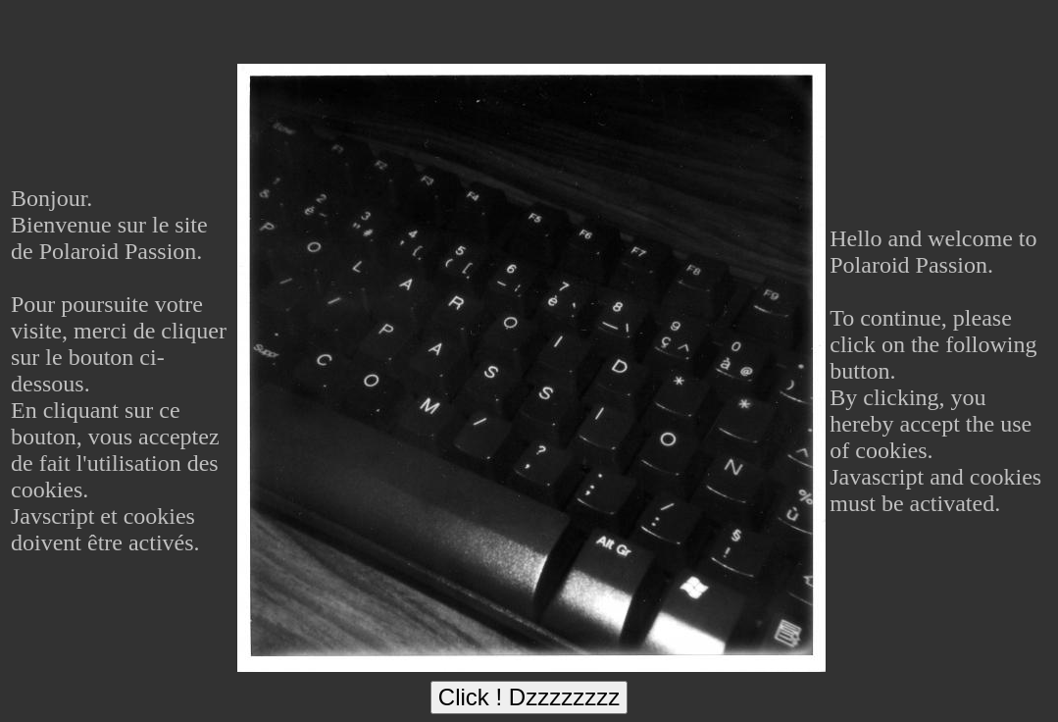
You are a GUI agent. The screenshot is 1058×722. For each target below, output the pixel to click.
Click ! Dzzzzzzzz (529, 697)
